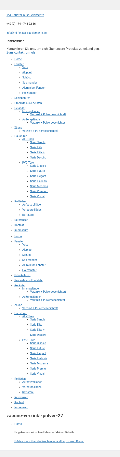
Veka (25, 67)
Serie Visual (37, 196)
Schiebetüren (22, 97)
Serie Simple (37, 142)
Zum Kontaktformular (21, 52)
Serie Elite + (37, 152)
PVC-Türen (28, 162)
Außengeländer (31, 119)
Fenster (19, 64)
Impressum (21, 230)
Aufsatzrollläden (32, 204)
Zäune (18, 127)
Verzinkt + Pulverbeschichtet (47, 122)
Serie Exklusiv (38, 181)
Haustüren (20, 135)
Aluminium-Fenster (34, 87)
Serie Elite (36, 147)
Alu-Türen (28, 139)
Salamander (29, 82)
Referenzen (21, 219)
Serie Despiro (38, 157)
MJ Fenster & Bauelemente (25, 15)
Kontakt (19, 225)
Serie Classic (38, 165)
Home (18, 59)
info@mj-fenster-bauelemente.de (27, 32)
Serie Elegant (38, 176)
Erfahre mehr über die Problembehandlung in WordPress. (49, 441)
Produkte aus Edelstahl (28, 103)
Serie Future (37, 170)
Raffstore (28, 214)
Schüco (26, 77)
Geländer (19, 108)
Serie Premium (39, 191)
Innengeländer (31, 111)
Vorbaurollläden (32, 209)
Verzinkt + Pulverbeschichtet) (48, 114)
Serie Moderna (39, 186)
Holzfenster (29, 92)
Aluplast (27, 72)
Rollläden (20, 201)
